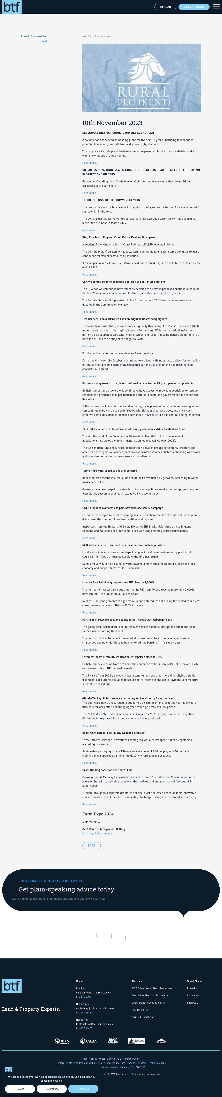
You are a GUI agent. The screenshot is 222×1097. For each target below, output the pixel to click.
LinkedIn (192, 988)
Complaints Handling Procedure (150, 995)
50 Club (165, 7)
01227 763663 (84, 1012)
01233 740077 (84, 996)
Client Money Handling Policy (148, 1002)
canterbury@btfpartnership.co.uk (95, 1008)
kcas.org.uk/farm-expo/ (97, 849)
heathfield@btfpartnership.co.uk (94, 1024)
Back (91, 855)
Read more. (89, 178)
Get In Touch (194, 7)
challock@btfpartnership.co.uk (93, 992)
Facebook (192, 1002)
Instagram (193, 995)
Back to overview (99, 37)
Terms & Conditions (143, 1017)
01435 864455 (84, 1028)
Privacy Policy (140, 1009)
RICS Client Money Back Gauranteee (152, 988)
